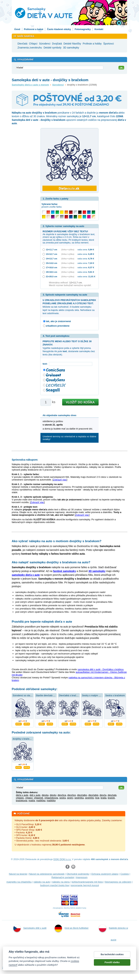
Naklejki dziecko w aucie (113, 933)
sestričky (89, 797)
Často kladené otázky (59, 29)
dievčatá (112, 795)
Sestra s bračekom (115, 695)
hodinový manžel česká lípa (54, 885)
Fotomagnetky (83, 29)
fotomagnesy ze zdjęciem (118, 882)
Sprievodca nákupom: (25, 459)
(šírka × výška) (67, 249)
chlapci (28, 797)
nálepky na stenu (61, 882)
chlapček (38, 797)
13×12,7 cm (51, 254)
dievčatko (82, 795)
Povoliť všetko (112, 965)
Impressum (82, 877)
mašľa (32, 800)
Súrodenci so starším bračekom (29, 695)
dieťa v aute (22, 795)
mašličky (51, 800)
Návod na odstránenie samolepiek (47, 874)
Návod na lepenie (18, 874)
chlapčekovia (51, 797)
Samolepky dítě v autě (30, 928)
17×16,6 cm (51, 267)
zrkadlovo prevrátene (58, 325)
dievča (103, 795)
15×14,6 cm (51, 263)
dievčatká (93, 795)
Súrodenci (58, 84)
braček (111, 797)
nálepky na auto (42, 882)
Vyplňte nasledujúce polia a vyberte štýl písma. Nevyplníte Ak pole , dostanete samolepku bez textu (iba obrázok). (69, 348)
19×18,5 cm (51, 272)
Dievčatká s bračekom (70, 695)
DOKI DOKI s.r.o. (62, 859)
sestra (62, 797)
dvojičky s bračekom (23, 738)
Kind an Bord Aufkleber (72, 928)
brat (97, 797)
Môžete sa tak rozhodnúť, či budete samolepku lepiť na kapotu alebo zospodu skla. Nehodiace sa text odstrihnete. (69, 307)
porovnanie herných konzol (85, 885)
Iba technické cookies (112, 957)
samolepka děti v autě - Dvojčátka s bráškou (101, 669)
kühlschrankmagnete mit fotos (87, 882)
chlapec (20, 797)
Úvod (17, 29)
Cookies (124, 874)
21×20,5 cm (51, 276)
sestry (70, 797)
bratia (104, 797)
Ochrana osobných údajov (104, 874)
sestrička (79, 797)
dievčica (62, 795)
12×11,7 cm (51, 249)
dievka (45, 795)
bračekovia (21, 800)
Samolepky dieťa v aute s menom (30, 84)
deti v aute (35, 795)
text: (46, 363)
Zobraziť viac (60, 479)
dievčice (71, 795)
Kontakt (98, 29)
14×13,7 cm (51, 258)
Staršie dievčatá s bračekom (50, 695)
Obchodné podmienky (77, 874)
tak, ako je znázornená (58, 321)
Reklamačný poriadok (62, 877)
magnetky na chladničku (19, 882)
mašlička (40, 800)
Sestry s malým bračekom (95, 695)
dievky (53, 795)
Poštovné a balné (33, 29)
